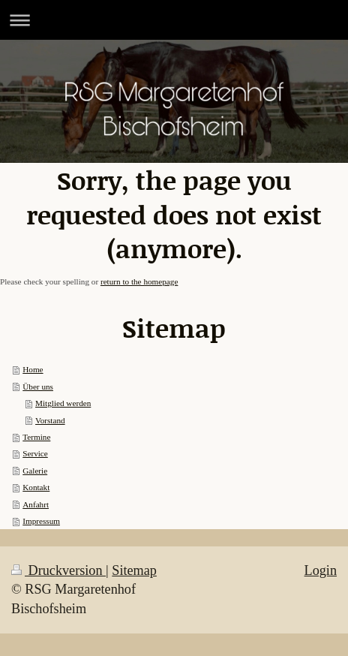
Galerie (34, 470)
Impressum (41, 520)
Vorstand (50, 420)
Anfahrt (35, 504)
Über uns (37, 386)
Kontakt (36, 487)
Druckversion (58, 570)
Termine (36, 436)
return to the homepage (139, 281)
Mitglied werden (63, 403)
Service (35, 453)
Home (32, 369)
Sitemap (134, 570)
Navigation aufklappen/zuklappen (174, 20)
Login (320, 570)
